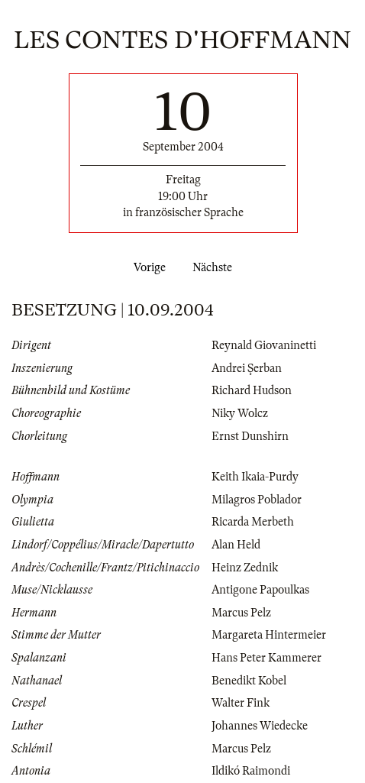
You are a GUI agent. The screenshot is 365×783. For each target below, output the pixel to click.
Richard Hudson (252, 390)
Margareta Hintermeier (269, 635)
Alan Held (236, 545)
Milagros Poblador (257, 499)
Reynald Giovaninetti (264, 345)
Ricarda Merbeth (253, 522)
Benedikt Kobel (249, 681)
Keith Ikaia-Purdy (255, 477)
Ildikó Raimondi (251, 771)
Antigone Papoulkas (260, 590)
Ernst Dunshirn (250, 436)
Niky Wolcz (240, 413)
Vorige (147, 267)
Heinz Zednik (245, 567)
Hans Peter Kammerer (266, 658)
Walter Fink (241, 703)
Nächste (215, 267)
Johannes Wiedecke (260, 726)
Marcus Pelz (241, 613)
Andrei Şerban (247, 368)
